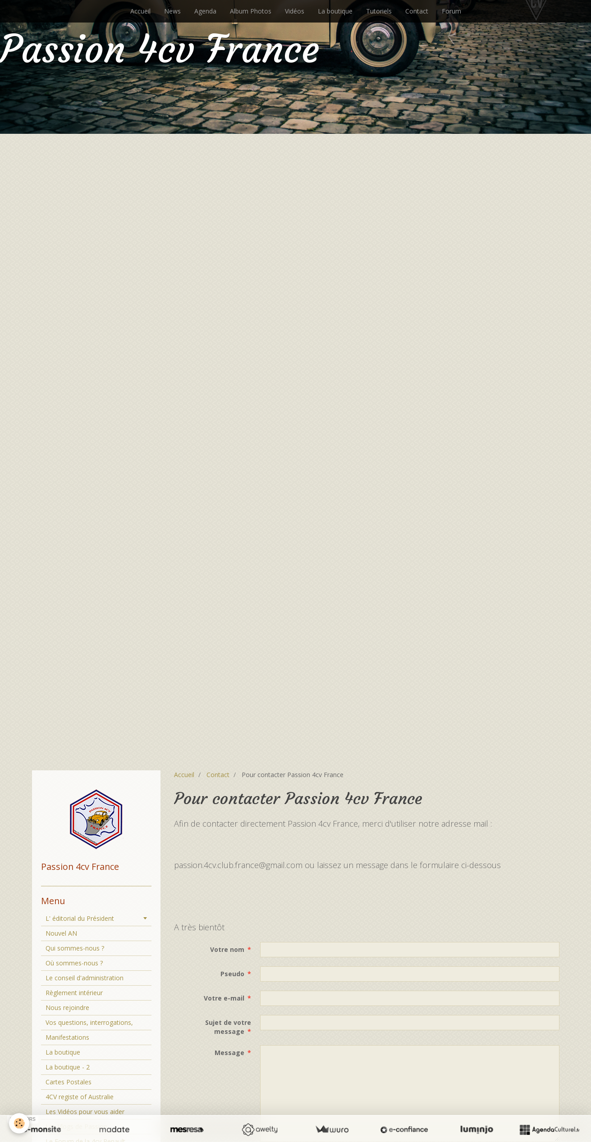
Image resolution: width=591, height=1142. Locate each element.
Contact (416, 11)
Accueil (140, 11)
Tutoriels (379, 11)
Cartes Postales (69, 1082)
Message (229, 1052)
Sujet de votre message (228, 1027)
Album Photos (250, 11)
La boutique (335, 11)
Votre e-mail (224, 998)
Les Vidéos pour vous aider (85, 1111)
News (172, 11)
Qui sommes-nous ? (75, 948)
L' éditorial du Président (80, 918)
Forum (451, 11)
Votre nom (227, 949)
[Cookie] (19, 1123)
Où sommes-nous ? (74, 963)
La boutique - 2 (68, 1067)
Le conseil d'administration (85, 978)
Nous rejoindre (67, 1007)
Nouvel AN (61, 933)
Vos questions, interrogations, (89, 1022)
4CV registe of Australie (80, 1096)
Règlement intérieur (74, 992)
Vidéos (294, 11)
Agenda (205, 11)
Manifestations (67, 1037)
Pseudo (232, 973)
